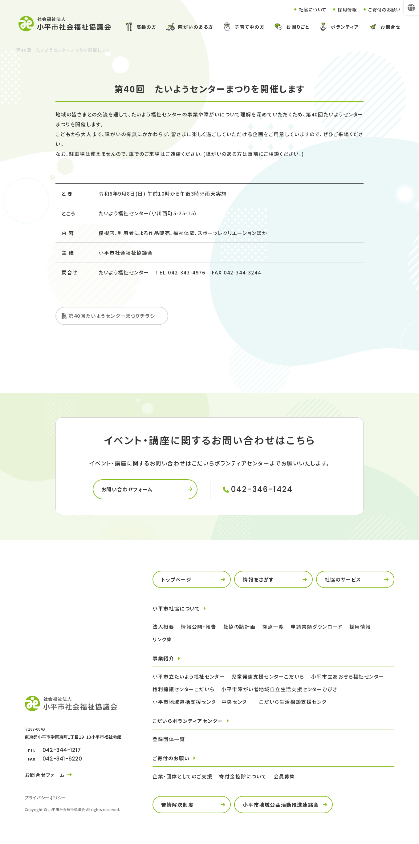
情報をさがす (258, 580)
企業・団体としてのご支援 (182, 777)
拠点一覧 (273, 627)
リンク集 (162, 640)
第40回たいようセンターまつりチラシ (111, 316)
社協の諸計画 (239, 627)
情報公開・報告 (198, 627)
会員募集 (284, 777)
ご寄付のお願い (383, 9)
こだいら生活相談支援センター (295, 703)
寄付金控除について (242, 777)
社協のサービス (343, 580)
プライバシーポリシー (45, 799)
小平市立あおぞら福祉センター (347, 677)
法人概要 (163, 627)
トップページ (176, 580)
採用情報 (344, 9)
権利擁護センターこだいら (183, 690)
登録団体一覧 (169, 740)
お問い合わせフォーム (127, 490)
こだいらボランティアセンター (188, 722)
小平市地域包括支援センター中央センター (202, 703)
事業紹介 (163, 659)
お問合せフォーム (45, 776)
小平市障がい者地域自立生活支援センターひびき (279, 690)
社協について (308, 9)
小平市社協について (176, 609)
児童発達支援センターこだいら (267, 677)
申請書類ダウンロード (317, 627)
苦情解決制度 (177, 806)
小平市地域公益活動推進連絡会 (281, 806)
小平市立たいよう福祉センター (189, 677)
